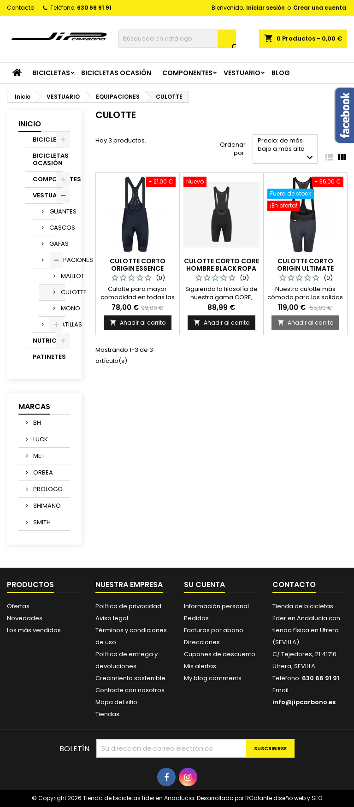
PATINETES (48, 356)
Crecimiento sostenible (130, 678)
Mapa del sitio (116, 702)
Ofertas (18, 606)
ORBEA (42, 472)
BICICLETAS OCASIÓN (116, 72)
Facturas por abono (213, 630)
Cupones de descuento (219, 654)
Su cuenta (204, 584)
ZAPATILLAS (52, 324)
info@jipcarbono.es (304, 702)
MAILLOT (63, 276)
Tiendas (107, 714)
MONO (63, 308)
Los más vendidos (34, 630)
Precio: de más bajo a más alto (286, 149)
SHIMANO (46, 505)
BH (36, 422)
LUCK (40, 439)
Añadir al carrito (137, 322)
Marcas (34, 406)
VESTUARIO (242, 72)
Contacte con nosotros (130, 690)
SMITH (41, 522)
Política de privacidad (128, 606)
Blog (280, 72)
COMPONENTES (187, 72)
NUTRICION (48, 340)
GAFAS (52, 243)
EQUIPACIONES (52, 259)
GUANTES (52, 211)
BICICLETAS (51, 72)
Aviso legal (111, 618)
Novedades (24, 618)
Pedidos (196, 618)
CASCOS (52, 227)
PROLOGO (47, 489)
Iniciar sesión (265, 8)
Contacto (20, 8)
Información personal (216, 606)
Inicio (29, 124)
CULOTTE (63, 292)
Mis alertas (200, 666)
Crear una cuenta (319, 8)
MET (38, 455)
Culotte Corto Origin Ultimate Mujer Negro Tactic (305, 268)
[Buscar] (177, 39)
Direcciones (202, 642)
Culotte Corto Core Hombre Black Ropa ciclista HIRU (221, 268)
